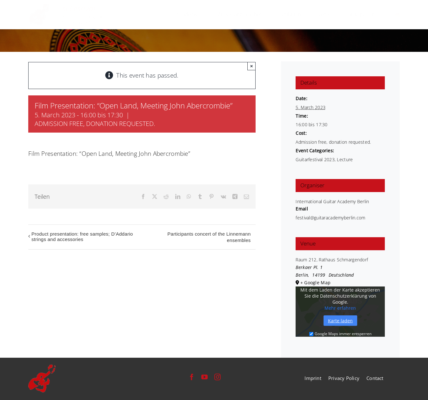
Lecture (345, 159)
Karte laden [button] (340, 321)
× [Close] (251, 66)
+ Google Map (315, 282)
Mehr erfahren (340, 308)
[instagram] (217, 377)
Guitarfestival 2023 (315, 159)
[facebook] (192, 377)
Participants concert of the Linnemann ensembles (209, 237)
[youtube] (204, 377)
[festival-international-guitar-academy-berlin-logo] (69, 7)
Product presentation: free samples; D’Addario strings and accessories (82, 236)
